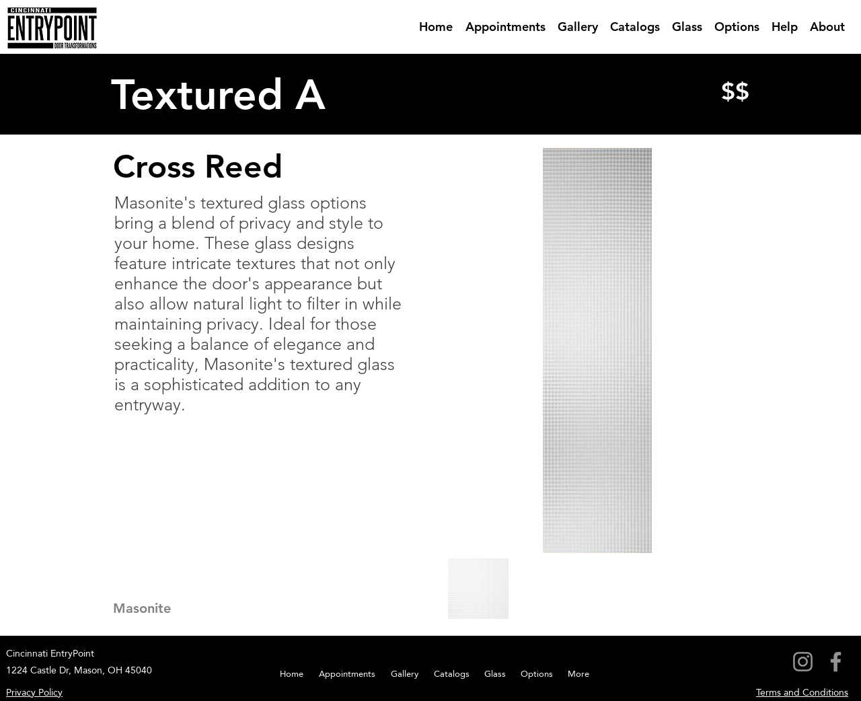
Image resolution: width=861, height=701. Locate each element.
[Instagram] (803, 662)
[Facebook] (836, 662)
